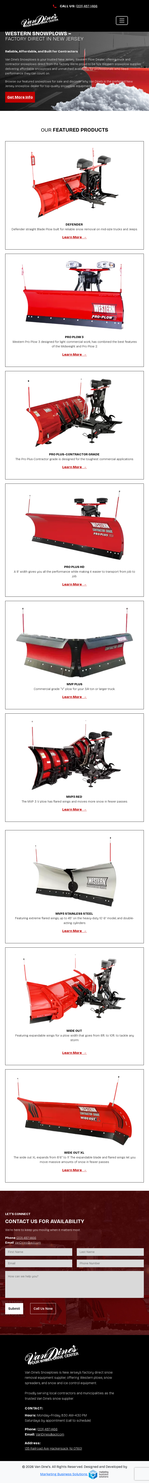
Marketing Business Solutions (74, 1474)
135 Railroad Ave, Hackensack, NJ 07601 (53, 1448)
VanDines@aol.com (28, 1242)
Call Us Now (43, 1309)
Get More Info (20, 97)
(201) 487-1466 (86, 6)
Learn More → (74, 237)
